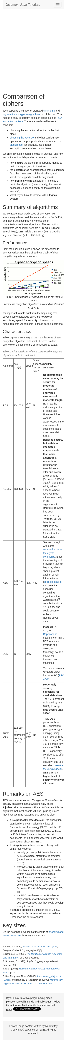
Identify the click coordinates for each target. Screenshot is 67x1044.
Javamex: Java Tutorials (23, 4)
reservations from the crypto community (52, 553)
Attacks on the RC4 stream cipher (40, 946)
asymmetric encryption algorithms (21, 114)
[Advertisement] (33, 46)
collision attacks (52, 581)
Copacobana (50, 634)
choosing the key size (22, 137)
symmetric (49, 110)
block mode (16, 144)
